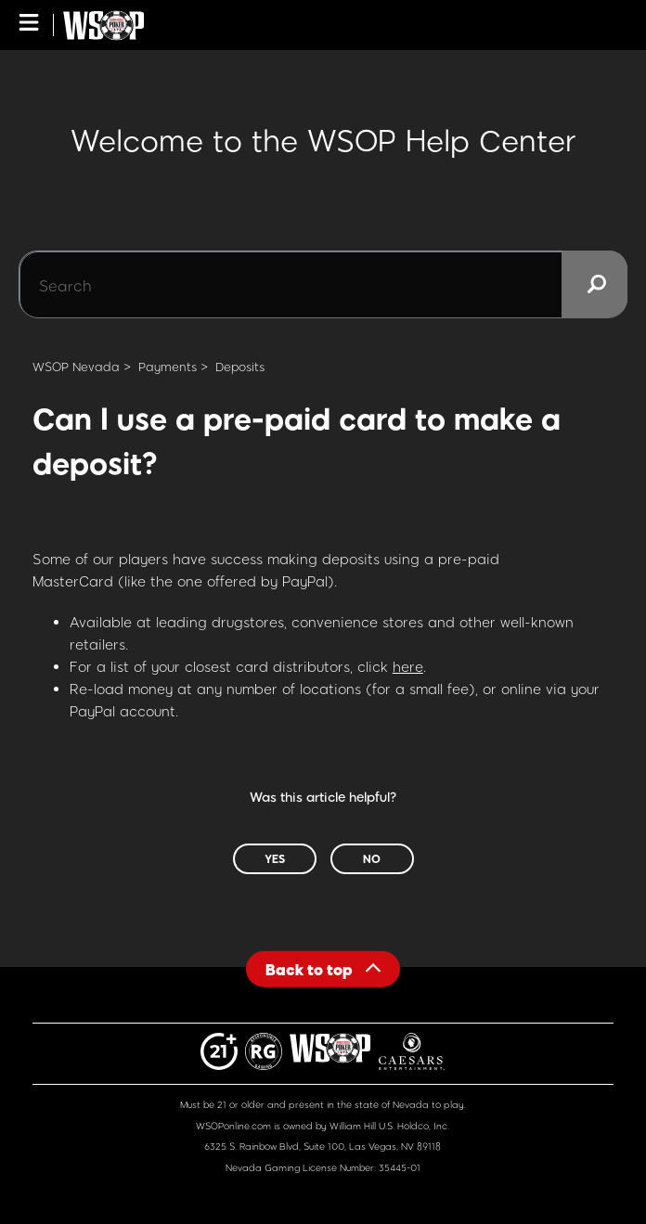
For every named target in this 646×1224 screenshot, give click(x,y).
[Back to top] (323, 968)
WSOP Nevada (76, 366)
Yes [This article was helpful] (275, 858)
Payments (167, 366)
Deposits (240, 366)
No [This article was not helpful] (372, 858)
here (408, 666)
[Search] (323, 284)
